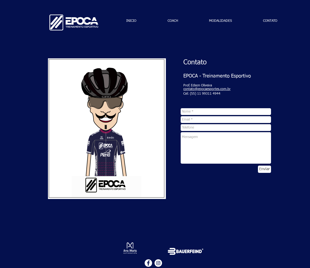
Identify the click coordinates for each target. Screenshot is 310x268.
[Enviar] (264, 169)
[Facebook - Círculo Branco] (148, 263)
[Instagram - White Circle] (158, 263)
